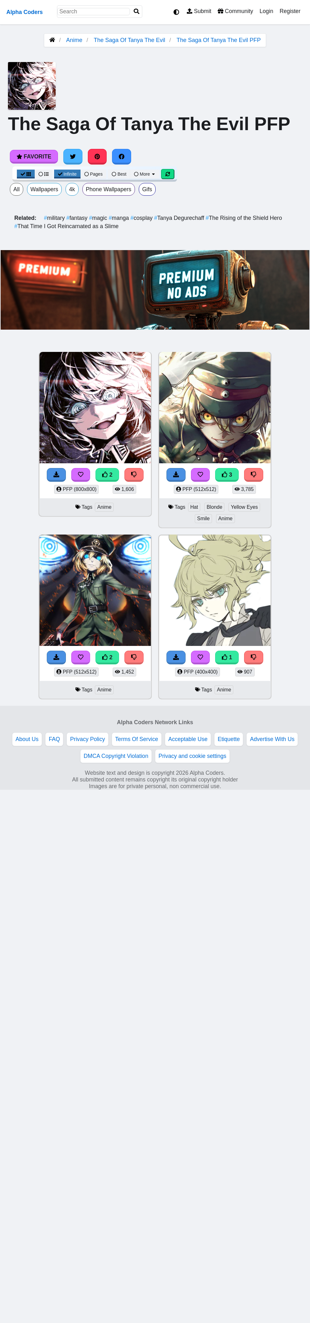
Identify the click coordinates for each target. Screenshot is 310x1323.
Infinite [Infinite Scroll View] (67, 174)
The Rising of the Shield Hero (244, 218)
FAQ (54, 739)
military (55, 218)
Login (266, 11)
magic (99, 218)
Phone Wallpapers (108, 189)
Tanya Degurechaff (180, 218)
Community (235, 11)
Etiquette (229, 739)
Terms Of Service (136, 739)
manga (119, 218)
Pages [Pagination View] (93, 174)
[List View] (44, 174)
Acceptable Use (188, 739)
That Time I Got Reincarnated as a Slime (66, 226)
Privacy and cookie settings (192, 756)
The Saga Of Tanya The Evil (129, 40)
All (16, 189)
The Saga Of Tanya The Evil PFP (219, 40)
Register (289, 11)
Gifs (147, 189)
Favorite (34, 156)
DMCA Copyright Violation (116, 756)
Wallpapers (44, 189)
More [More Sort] (145, 174)
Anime (74, 40)
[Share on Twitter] (72, 156)
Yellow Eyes (244, 507)
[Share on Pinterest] (97, 156)
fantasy (77, 218)
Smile (203, 518)
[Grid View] (26, 174)
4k (72, 189)
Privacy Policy (87, 739)
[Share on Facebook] (121, 156)
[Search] (136, 12)
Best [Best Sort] (119, 174)
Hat (194, 507)
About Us (27, 739)
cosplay (142, 218)
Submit (199, 11)
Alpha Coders (24, 12)
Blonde (214, 507)
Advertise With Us (272, 739)
